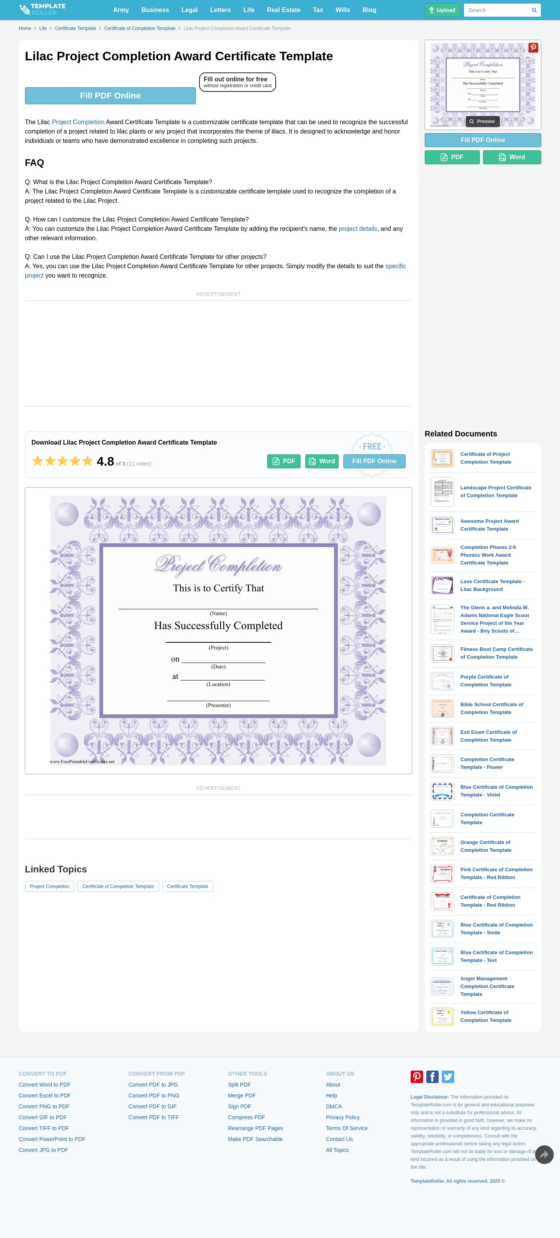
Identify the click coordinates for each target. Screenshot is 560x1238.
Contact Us (339, 1139)
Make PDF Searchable (255, 1139)
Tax (318, 10)
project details (358, 228)
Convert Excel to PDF (45, 1095)
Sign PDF (239, 1106)
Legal (190, 10)
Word (322, 461)
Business (155, 10)
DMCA (334, 1106)
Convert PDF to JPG (153, 1084)
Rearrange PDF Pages (255, 1128)
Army (121, 10)
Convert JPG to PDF (43, 1150)
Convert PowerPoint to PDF (52, 1139)
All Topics (337, 1150)
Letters (220, 10)
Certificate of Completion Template (118, 886)
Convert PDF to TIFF (153, 1117)
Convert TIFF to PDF (44, 1128)
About (333, 1084)
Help (331, 1095)
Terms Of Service (347, 1128)
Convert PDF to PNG (153, 1095)
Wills (343, 10)
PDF (284, 461)
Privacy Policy (343, 1117)
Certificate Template (187, 886)
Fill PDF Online (110, 95)
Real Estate (283, 10)
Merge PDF (242, 1095)
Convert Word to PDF (45, 1084)
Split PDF (239, 1084)
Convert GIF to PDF (43, 1117)
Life (248, 10)
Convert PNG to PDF (44, 1106)
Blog (369, 10)
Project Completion (78, 122)
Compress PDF (246, 1117)
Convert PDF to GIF (152, 1106)
